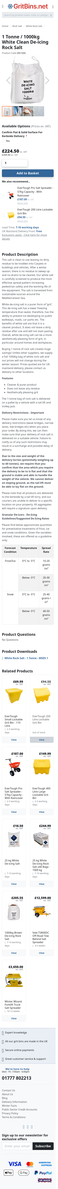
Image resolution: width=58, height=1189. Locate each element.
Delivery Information (14, 1102)
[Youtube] (24, 1126)
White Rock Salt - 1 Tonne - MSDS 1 (26, 658)
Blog (4, 1098)
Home (5, 26)
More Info (22, 203)
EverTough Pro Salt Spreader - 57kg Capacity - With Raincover (35, 191)
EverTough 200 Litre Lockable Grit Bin (35, 211)
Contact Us (8, 1090)
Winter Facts (9, 1105)
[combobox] (28, 15)
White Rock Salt (34, 26)
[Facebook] (32, 1126)
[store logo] (27, 6)
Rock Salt (17, 26)
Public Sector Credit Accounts (19, 1109)
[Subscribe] (43, 1146)
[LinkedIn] (28, 1126)
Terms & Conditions (14, 1117)
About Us (7, 1094)
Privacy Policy (10, 1113)
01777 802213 (16, 1078)
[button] (8, 80)
